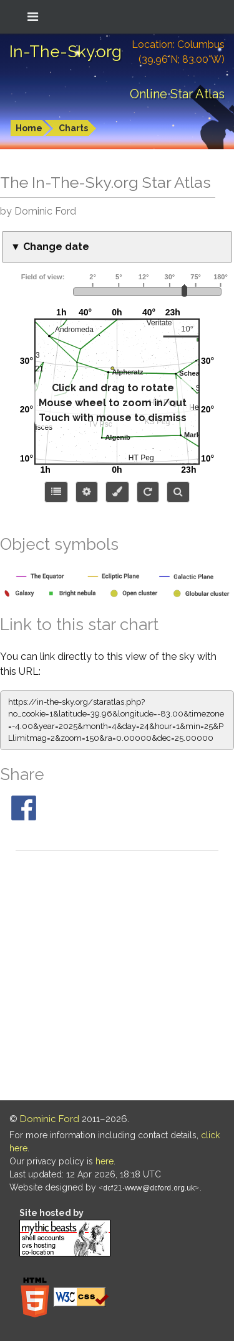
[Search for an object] (178, 492)
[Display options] (87, 492)
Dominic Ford (49, 1119)
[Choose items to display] (56, 492)
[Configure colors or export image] (117, 492)
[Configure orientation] (148, 492)
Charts (73, 128)
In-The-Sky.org (65, 51)
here (104, 1161)
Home (29, 128)
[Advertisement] (117, 977)
